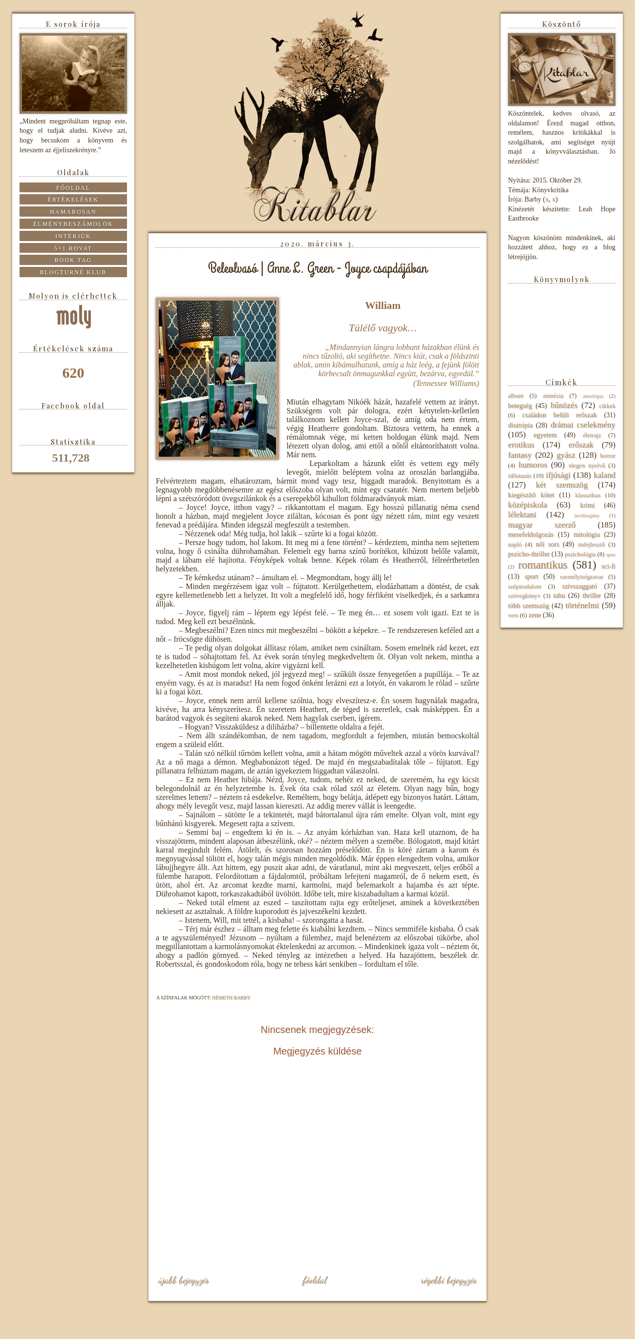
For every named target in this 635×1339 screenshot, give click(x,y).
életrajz (592, 435)
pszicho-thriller (529, 554)
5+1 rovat (73, 248)
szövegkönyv (524, 595)
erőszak (581, 444)
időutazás (519, 475)
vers (513, 615)
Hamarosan (73, 211)
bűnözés (563, 405)
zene (535, 615)
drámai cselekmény (582, 424)
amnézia (553, 395)
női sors (547, 544)
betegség (520, 405)
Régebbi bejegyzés (449, 1280)
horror (607, 455)
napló (515, 544)
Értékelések (73, 199)
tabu (559, 595)
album (515, 395)
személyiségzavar (581, 576)
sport (531, 576)
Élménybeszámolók (73, 224)
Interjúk (73, 236)
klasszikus (588, 495)
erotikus (521, 444)
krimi (587, 505)
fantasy (519, 455)
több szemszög (528, 605)
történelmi (582, 605)
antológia (593, 396)
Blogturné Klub (73, 272)
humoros (532, 464)
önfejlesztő (591, 544)
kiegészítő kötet (531, 495)
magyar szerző (541, 524)
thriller (591, 595)
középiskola (527, 504)
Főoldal (314, 1280)
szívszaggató (579, 586)
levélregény (586, 515)
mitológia (586, 534)
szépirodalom (524, 586)
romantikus (543, 565)
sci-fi (608, 566)
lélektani (522, 514)
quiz (610, 554)
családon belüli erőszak (559, 415)
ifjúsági (558, 475)
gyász (565, 455)
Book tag (73, 260)
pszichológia (580, 554)
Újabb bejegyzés (183, 1280)
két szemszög (562, 484)
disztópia (520, 425)
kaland (604, 475)
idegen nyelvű (587, 465)
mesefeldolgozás (530, 534)
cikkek (607, 406)
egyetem (544, 435)
